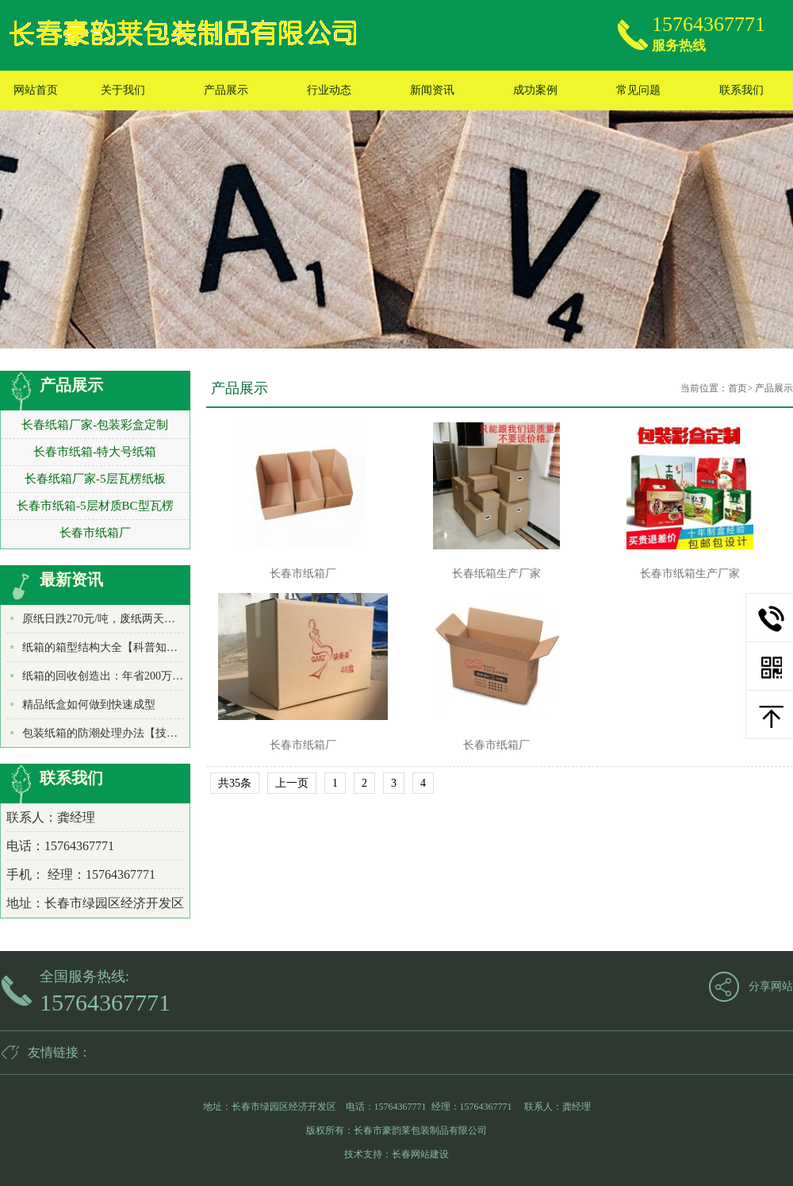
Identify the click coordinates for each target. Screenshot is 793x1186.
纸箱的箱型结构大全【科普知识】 (105, 647)
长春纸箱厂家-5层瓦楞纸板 (95, 478)
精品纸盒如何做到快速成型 (88, 704)
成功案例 (535, 90)
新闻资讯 (432, 90)
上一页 (291, 783)
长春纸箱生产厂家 (496, 574)
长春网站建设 (420, 1154)
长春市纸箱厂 (95, 532)
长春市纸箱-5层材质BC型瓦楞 (95, 505)
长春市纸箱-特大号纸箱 (94, 451)
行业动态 (329, 90)
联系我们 (741, 90)
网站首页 (35, 90)
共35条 (234, 783)
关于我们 (123, 90)
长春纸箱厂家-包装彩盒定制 (94, 424)
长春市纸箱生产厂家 (690, 574)
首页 (737, 388)
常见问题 (638, 90)
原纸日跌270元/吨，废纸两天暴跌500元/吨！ (130, 619)
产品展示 (226, 90)
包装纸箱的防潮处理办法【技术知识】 (116, 733)
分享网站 (771, 986)
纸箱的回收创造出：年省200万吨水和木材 (125, 676)
